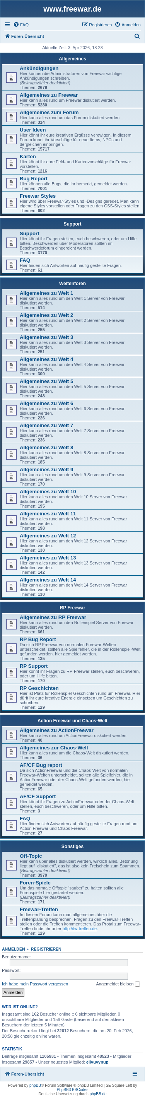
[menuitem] (21, 24)
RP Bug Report (38, 639)
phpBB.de (98, 1094)
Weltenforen (72, 283)
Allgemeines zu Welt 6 (46, 403)
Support (73, 224)
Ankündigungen (39, 68)
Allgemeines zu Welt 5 (46, 381)
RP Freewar (72, 608)
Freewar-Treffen (39, 909)
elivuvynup (97, 1062)
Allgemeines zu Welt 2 (46, 315)
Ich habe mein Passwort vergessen (35, 984)
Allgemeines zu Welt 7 (46, 425)
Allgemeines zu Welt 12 (48, 536)
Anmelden (13, 949)
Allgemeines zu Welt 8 (46, 447)
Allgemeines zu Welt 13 (48, 558)
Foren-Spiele (35, 883)
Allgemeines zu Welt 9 (46, 469)
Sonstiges (72, 846)
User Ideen (33, 130)
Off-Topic (31, 856)
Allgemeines (72, 59)
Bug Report (34, 178)
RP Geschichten (39, 688)
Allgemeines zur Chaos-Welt (54, 748)
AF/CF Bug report (41, 765)
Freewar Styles (38, 196)
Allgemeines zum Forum (49, 112)
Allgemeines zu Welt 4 (46, 359)
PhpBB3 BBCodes (73, 1090)
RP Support (34, 666)
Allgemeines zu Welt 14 (48, 580)
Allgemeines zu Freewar (49, 95)
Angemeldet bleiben (118, 984)
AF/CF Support (38, 796)
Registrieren (46, 949)
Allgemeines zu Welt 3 (46, 337)
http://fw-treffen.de (80, 928)
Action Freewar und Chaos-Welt (72, 720)
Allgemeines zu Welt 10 (48, 491)
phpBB (35, 1085)
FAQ (25, 260)
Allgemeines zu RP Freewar (53, 617)
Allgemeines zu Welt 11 (48, 514)
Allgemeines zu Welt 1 (46, 293)
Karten (28, 156)
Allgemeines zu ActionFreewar (57, 730)
